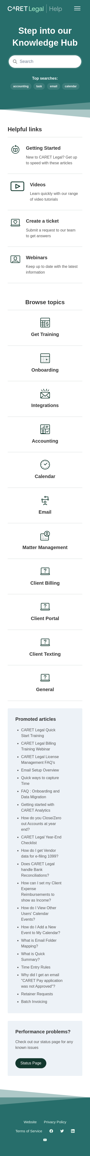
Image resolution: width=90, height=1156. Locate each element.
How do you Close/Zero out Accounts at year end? (41, 823)
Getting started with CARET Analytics (37, 807)
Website (30, 1122)
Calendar (45, 476)
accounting (21, 86)
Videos (38, 184)
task (39, 86)
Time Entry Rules (35, 967)
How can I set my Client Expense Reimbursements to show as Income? (41, 891)
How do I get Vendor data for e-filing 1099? (39, 853)
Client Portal (45, 618)
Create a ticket (42, 221)
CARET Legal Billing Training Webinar (38, 746)
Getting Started (43, 148)
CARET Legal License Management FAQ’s (40, 760)
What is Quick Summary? (33, 957)
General (45, 689)
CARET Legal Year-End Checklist (41, 840)
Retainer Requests (37, 994)
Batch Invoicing (34, 1002)
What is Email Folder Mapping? (39, 943)
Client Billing (45, 583)
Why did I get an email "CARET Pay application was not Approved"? (42, 980)
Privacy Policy (55, 1122)
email (53, 86)
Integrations (45, 405)
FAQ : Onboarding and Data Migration (40, 794)
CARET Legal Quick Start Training (38, 733)
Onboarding (45, 370)
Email (45, 512)
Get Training (45, 334)
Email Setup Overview (40, 770)
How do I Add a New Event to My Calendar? (40, 930)
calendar (71, 86)
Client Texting (45, 654)
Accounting (45, 441)
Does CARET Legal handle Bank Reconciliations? (37, 869)
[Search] (45, 61)
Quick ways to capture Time (40, 781)
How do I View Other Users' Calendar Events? (38, 913)
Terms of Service (28, 1131)
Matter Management (45, 547)
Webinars (37, 257)
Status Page (30, 1063)
